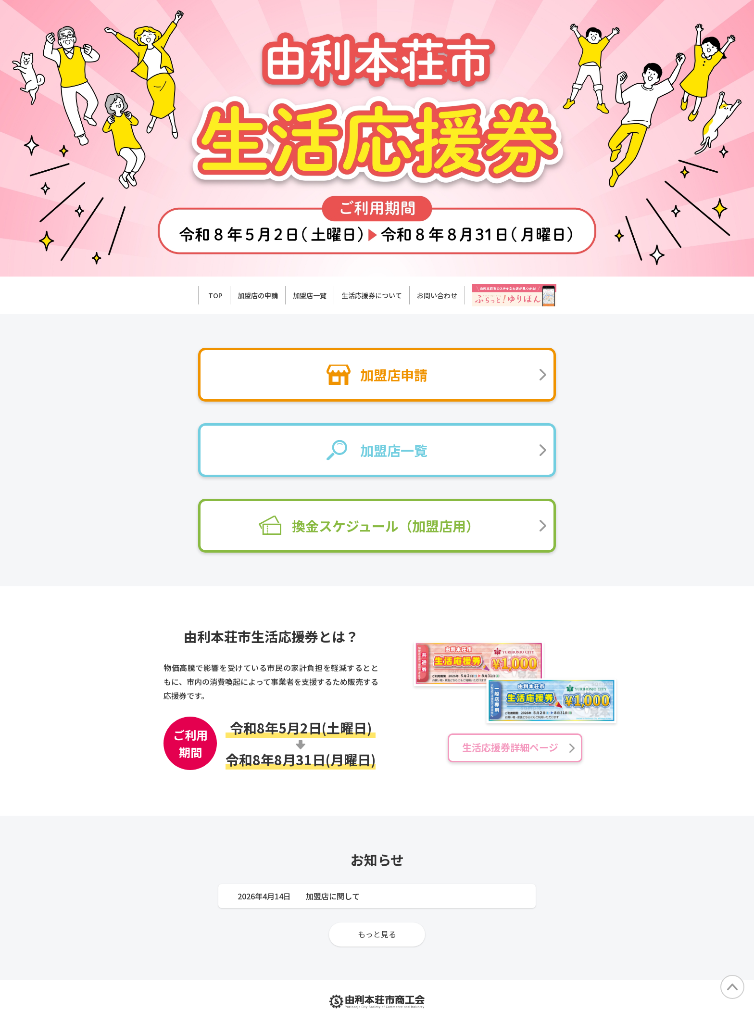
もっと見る (377, 934)
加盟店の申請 (258, 295)
